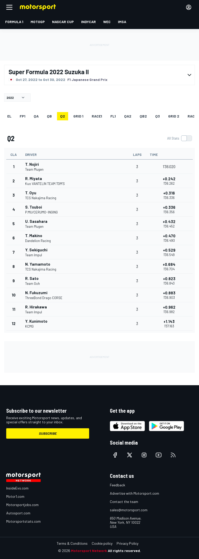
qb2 (143, 116)
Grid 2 (173, 116)
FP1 (22, 116)
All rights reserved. (124, 550)
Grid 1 (78, 116)
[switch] (179, 138)
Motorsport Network (89, 550)
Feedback (117, 485)
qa (36, 116)
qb (49, 116)
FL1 (113, 116)
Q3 (157, 116)
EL (9, 116)
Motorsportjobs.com (22, 504)
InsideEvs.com (17, 488)
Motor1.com (15, 496)
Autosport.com (18, 513)
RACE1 (97, 116)
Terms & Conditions (72, 543)
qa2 (127, 116)
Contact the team (124, 501)
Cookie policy (102, 543)
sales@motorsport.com (128, 510)
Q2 (62, 116)
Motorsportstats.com (23, 521)
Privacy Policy (127, 543)
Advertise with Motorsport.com (134, 493)
